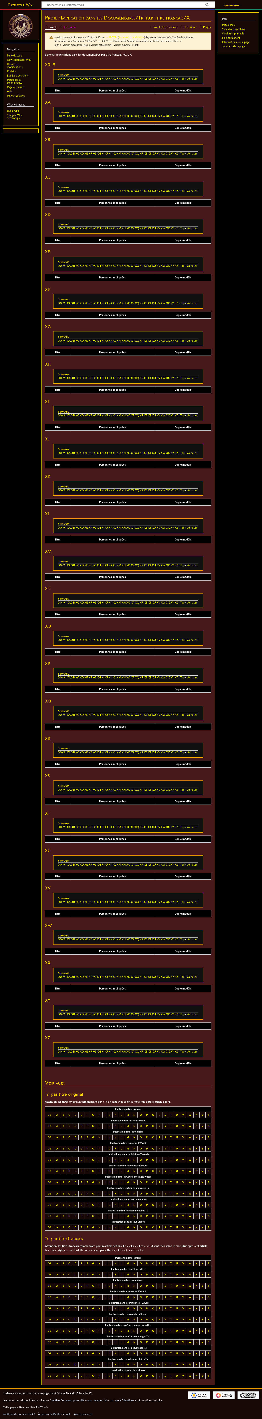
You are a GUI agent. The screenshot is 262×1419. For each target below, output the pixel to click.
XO (128, 78)
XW (163, 78)
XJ (106, 78)
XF (90, 78)
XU (154, 78)
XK (110, 78)
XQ (137, 78)
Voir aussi (192, 78)
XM (119, 78)
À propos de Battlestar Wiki (54, 1414)
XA (69, 78)
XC (77, 78)
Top (182, 78)
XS (145, 78)
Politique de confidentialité (19, 1414)
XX (168, 78)
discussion (124, 37)
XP (132, 78)
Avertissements (83, 1414)
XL (114, 78)
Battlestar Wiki (20, 4)
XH (99, 78)
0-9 (49, 1114)
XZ (176, 78)
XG (94, 78)
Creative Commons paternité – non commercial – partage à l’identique (92, 1400)
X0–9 (61, 78)
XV (158, 78)
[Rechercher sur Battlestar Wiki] (128, 4)
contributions (137, 37)
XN (124, 78)
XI (103, 78)
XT (149, 78)
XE (86, 78)
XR (141, 78)
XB (73, 78)
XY (172, 78)
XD (82, 78)
